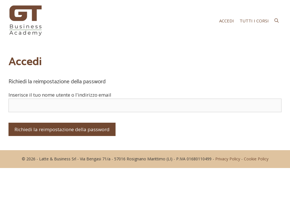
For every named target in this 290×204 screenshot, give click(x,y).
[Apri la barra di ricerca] (277, 20)
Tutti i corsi (254, 21)
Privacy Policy (227, 159)
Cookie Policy (256, 159)
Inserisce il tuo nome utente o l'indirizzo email (59, 95)
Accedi (226, 21)
